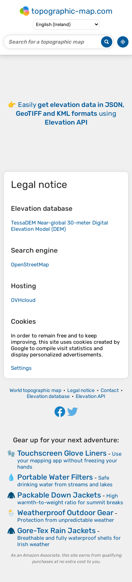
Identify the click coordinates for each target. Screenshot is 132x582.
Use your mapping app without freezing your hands (69, 460)
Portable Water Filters (55, 477)
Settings (21, 368)
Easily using (70, 113)
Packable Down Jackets (59, 495)
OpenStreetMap (30, 264)
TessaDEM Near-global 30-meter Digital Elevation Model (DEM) (59, 226)
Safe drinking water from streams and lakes (65, 481)
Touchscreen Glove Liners (62, 453)
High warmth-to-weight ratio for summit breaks (70, 499)
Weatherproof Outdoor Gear (65, 512)
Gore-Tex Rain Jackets (56, 530)
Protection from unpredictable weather (65, 520)
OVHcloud (23, 300)
